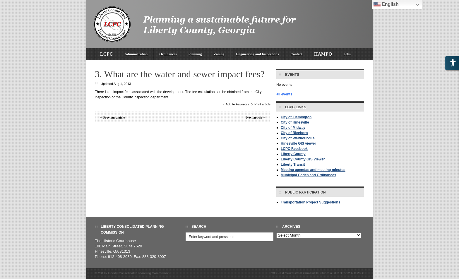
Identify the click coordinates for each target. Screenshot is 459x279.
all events (284, 94)
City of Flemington (296, 117)
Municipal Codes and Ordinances (308, 175)
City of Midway (293, 128)
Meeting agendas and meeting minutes (313, 170)
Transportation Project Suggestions (310, 202)
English (386, 4)
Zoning (219, 54)
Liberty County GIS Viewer (303, 159)
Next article (254, 117)
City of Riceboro (294, 133)
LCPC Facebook (294, 149)
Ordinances (168, 54)
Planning (195, 54)
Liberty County (293, 154)
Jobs (347, 54)
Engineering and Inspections (257, 54)
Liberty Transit (293, 164)
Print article (262, 104)
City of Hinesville (295, 122)
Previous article (114, 117)
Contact (296, 54)
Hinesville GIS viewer (298, 143)
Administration (136, 54)
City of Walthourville (298, 138)
